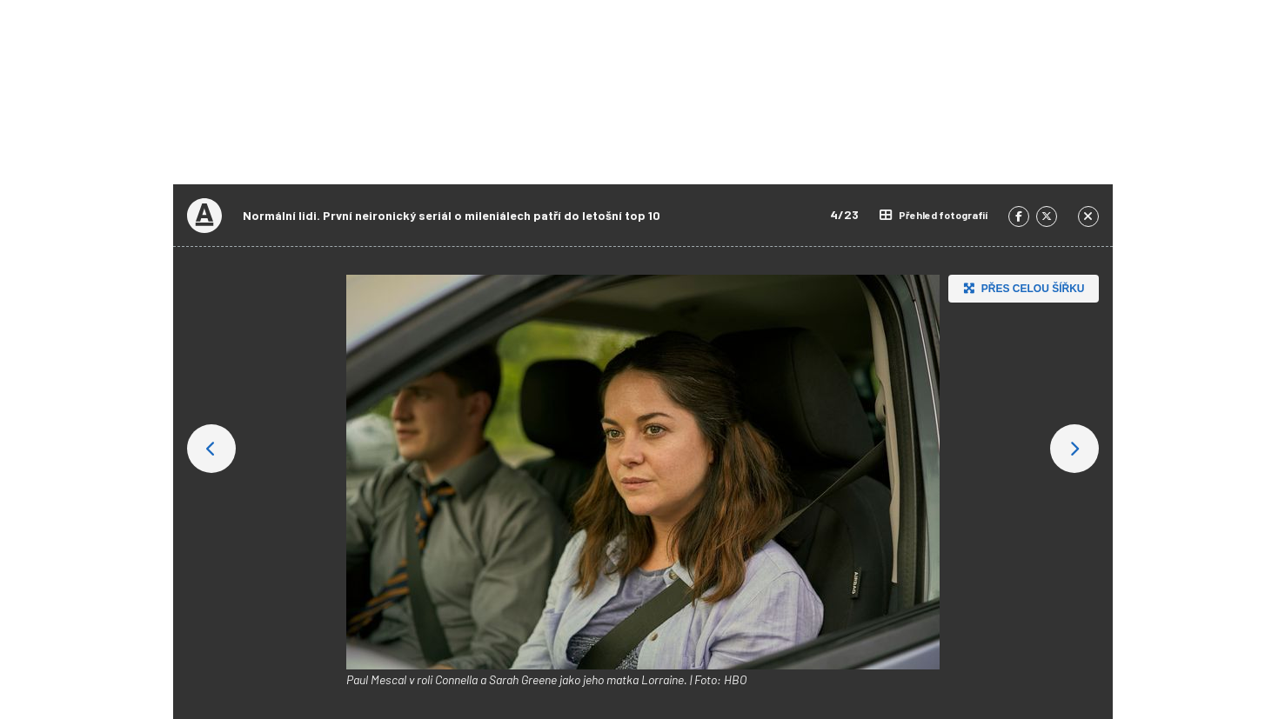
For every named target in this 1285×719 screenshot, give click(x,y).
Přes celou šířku (1022, 288)
